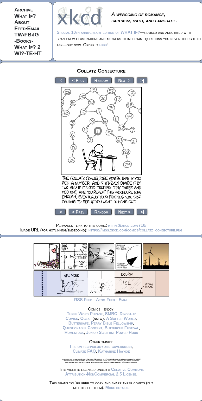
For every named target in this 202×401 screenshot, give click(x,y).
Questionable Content (82, 328)
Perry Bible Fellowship (112, 323)
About (21, 22)
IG (36, 34)
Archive (23, 9)
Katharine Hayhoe (114, 351)
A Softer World (121, 318)
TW (18, 34)
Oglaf (85, 318)
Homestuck (74, 332)
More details (116, 387)
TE (29, 53)
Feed (20, 28)
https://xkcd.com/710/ (127, 225)
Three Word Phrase (85, 314)
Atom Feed (105, 299)
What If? (25, 16)
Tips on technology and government (100, 346)
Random (101, 80)
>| (142, 80)
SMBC (111, 314)
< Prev (78, 80)
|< (60, 80)
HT (38, 53)
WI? (19, 53)
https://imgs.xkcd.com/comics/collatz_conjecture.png (135, 230)
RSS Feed (83, 299)
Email (33, 28)
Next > (124, 80)
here (103, 45)
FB (27, 34)
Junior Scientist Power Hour (112, 332)
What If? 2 (27, 47)
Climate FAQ (84, 351)
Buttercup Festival (122, 328)
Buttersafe (78, 323)
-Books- (23, 41)
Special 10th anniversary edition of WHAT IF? (98, 32)
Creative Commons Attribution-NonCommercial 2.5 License (104, 371)
